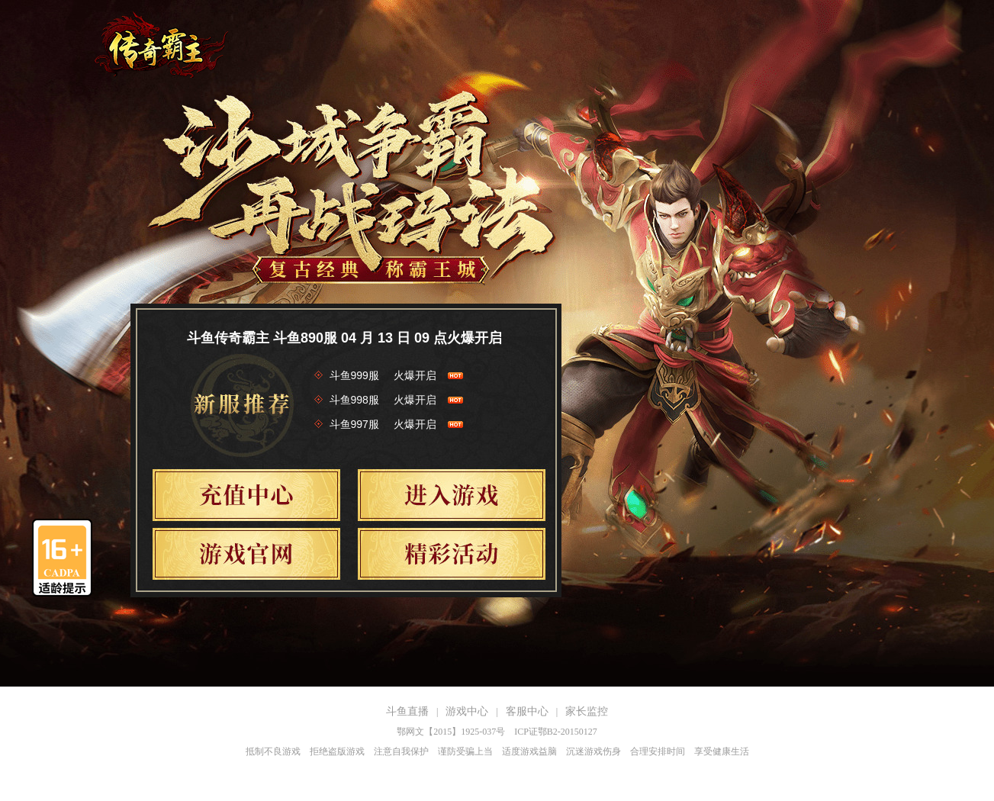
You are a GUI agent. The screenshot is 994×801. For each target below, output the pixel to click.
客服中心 (527, 711)
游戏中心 (467, 711)
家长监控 (586, 711)
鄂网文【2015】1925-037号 (451, 731)
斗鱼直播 (407, 711)
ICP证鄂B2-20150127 (555, 731)
